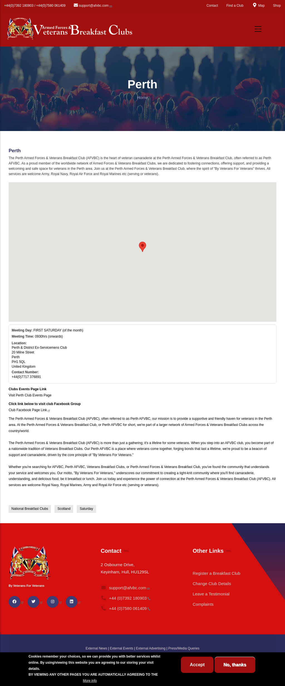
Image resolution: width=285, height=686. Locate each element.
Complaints (203, 604)
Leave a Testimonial (211, 594)
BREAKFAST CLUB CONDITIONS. (55, 681)
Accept (197, 664)
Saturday (86, 509)
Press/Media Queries (183, 648)
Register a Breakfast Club (216, 573)
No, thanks (234, 664)
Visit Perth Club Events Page (30, 395)
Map (258, 6)
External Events (121, 648)
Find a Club (234, 6)
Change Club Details (212, 583)
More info (90, 681)
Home (142, 97)
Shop (277, 6)
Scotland (63, 509)
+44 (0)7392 (126, 598)
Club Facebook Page (30, 410)
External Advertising (151, 648)
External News (96, 648)
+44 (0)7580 (126, 608)
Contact (212, 6)
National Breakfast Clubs (29, 509)
